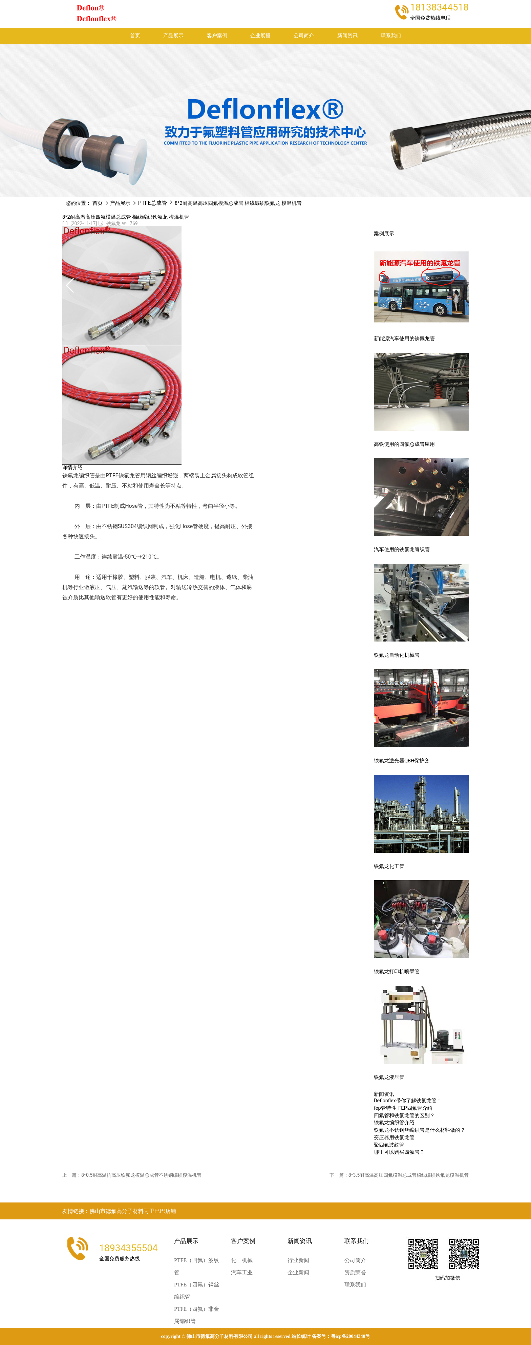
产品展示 (173, 36)
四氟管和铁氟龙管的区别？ (404, 1116)
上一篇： (131, 1175)
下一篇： (399, 1175)
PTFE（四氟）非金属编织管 (196, 1315)
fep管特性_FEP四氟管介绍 (403, 1108)
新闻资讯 (347, 36)
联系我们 (391, 36)
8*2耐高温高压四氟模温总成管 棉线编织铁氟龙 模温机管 (238, 203)
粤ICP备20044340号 (350, 1336)
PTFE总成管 (152, 203)
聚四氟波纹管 (389, 1145)
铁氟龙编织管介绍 (394, 1123)
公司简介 (304, 36)
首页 (135, 36)
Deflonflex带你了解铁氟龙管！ (408, 1101)
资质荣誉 (355, 1272)
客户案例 (217, 36)
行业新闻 (298, 1260)
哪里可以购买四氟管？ (399, 1152)
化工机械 (242, 1260)
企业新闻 (298, 1272)
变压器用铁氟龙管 (394, 1138)
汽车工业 (242, 1272)
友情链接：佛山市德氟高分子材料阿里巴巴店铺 (119, 1211)
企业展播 (260, 36)
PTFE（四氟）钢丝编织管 (196, 1291)
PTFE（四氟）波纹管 (196, 1266)
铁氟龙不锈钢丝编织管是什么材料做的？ (419, 1130)
